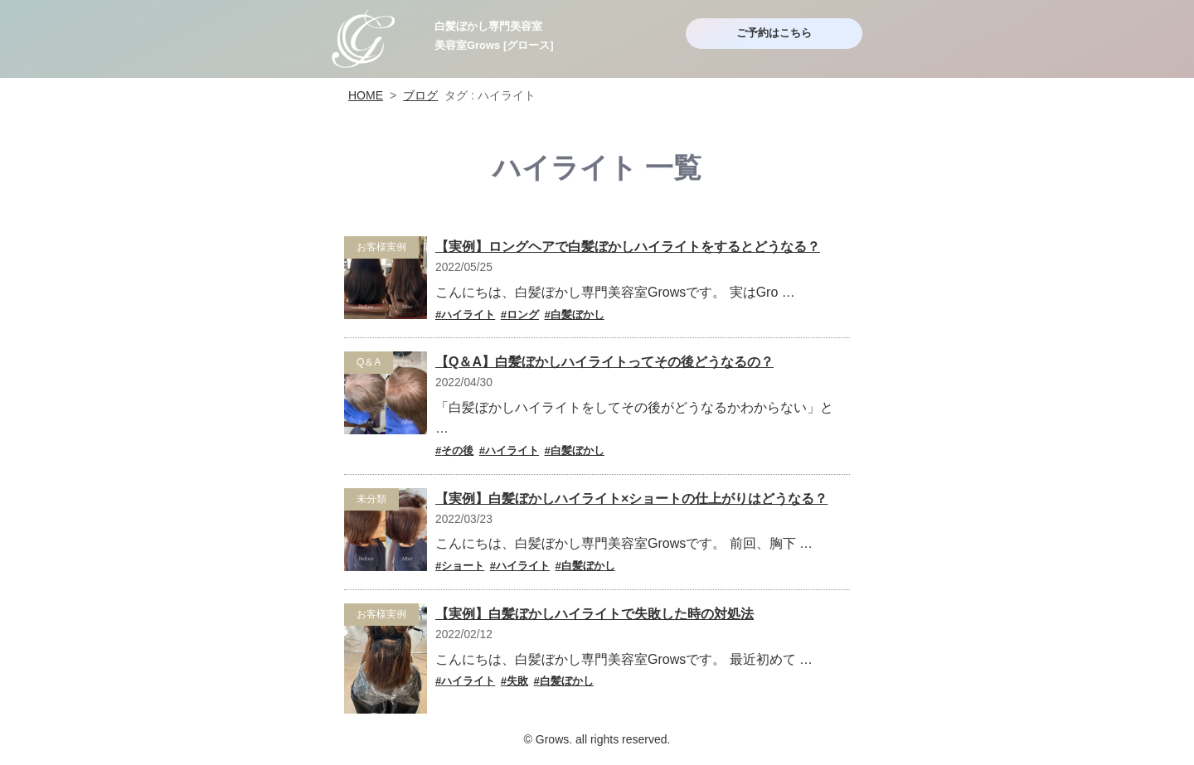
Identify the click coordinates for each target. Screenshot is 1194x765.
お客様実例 (381, 247)
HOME (365, 95)
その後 (457, 450)
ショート (462, 565)
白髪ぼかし (577, 314)
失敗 (517, 681)
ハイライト (468, 314)
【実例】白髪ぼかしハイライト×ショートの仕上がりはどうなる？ (631, 498)
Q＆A (369, 362)
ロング (523, 314)
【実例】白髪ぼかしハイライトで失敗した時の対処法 (594, 614)
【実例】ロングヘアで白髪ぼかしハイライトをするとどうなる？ (627, 247)
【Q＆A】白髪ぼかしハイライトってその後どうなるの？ (604, 362)
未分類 (371, 499)
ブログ (420, 95)
